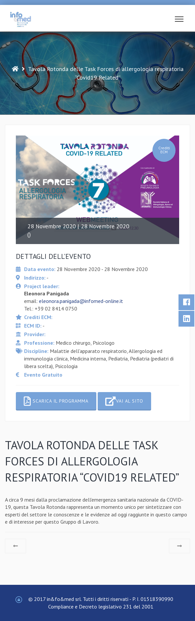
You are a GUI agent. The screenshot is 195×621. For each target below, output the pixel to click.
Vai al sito (124, 401)
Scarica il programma (56, 401)
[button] (179, 20)
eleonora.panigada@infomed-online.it (81, 301)
